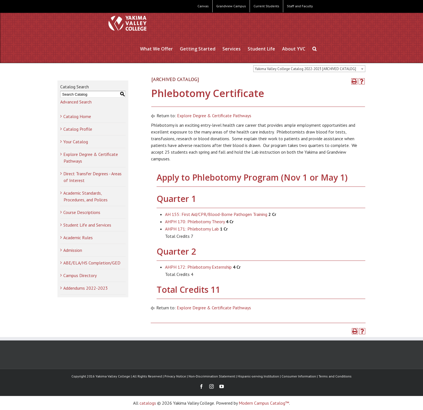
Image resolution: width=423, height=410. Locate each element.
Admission (72, 250)
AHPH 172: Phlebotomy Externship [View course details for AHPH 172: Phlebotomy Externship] (198, 267)
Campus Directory (80, 275)
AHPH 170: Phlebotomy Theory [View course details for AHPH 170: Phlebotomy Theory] (195, 221)
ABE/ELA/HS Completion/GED (91, 263)
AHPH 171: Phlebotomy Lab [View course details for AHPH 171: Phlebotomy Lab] (192, 229)
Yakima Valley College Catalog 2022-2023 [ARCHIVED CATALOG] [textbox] (305, 68)
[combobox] (309, 68)
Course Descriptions (81, 212)
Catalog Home (77, 116)
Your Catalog (75, 141)
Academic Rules (78, 237)
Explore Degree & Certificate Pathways (214, 115)
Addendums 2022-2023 (85, 288)
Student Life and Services (87, 225)
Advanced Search (76, 102)
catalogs (148, 403)
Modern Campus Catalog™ (264, 403)
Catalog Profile (77, 129)
